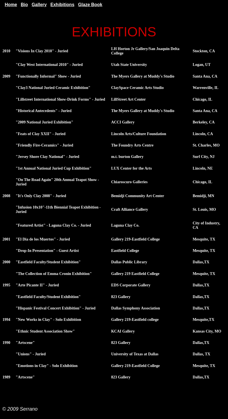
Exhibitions (62, 4)
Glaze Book (90, 4)
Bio (24, 4)
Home (11, 4)
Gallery (39, 4)
